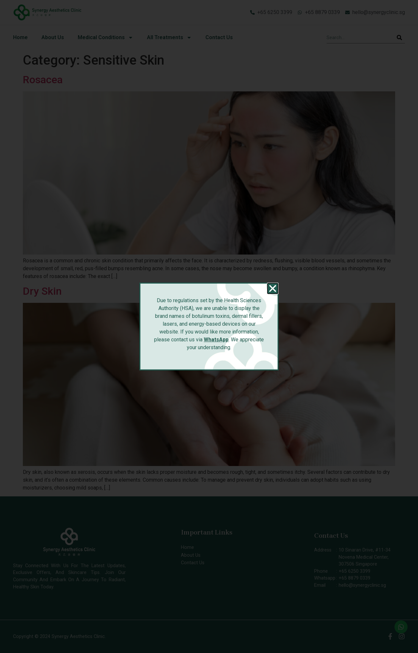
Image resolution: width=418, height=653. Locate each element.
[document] (209, 326)
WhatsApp (216, 339)
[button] (273, 288)
